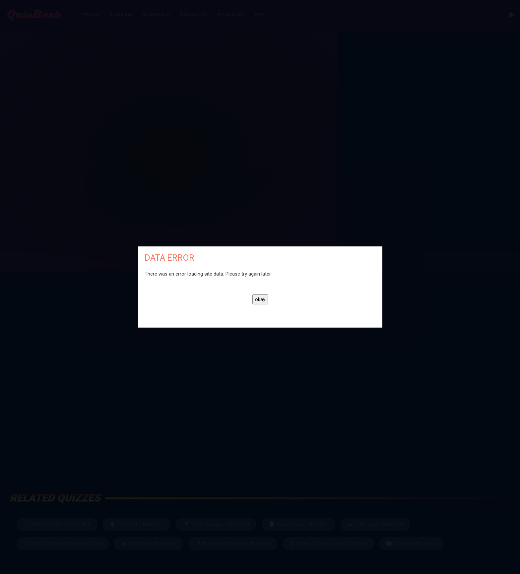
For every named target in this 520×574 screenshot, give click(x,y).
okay (260, 299)
